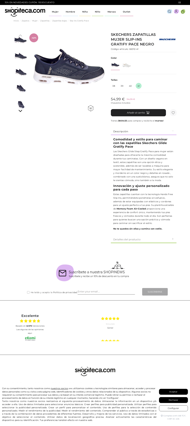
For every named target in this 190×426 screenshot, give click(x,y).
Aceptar (173, 391)
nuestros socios (59, 388)
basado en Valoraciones (30, 326)
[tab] (143, 131)
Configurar (173, 408)
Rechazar (173, 400)
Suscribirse (155, 291)
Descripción (143, 131)
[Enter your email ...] (106, 291)
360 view (90, 108)
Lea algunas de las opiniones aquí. (30, 331)
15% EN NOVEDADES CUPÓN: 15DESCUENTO (29, 2)
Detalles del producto (143, 239)
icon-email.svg (179, 2)
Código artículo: (120, 49)
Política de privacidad (65, 292)
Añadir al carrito (138, 113)
